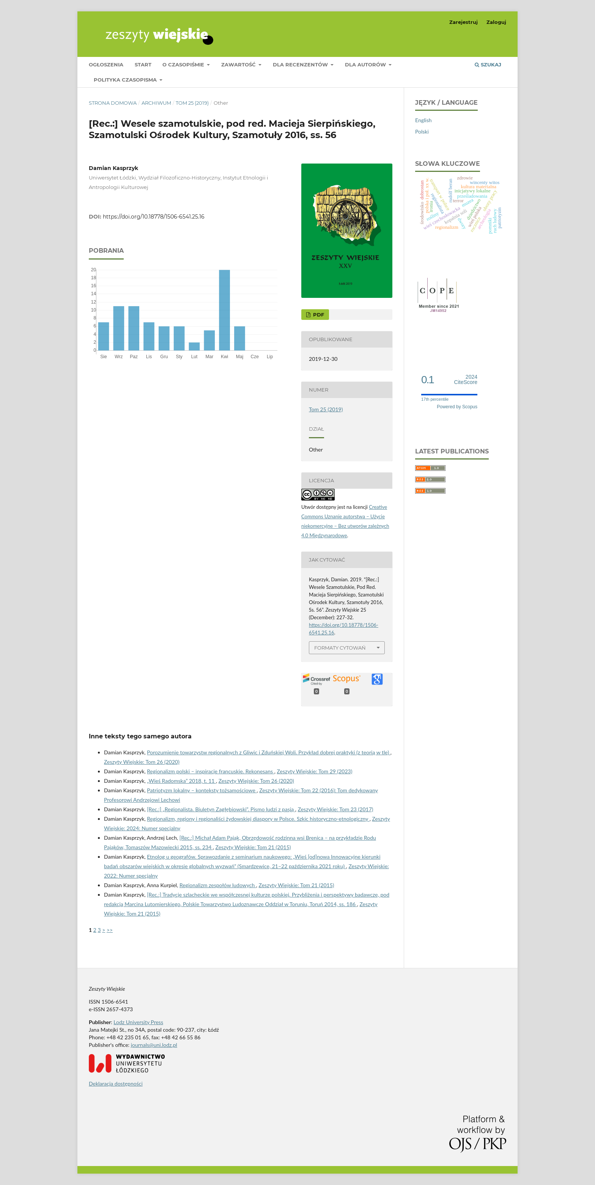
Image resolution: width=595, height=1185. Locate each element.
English (423, 120)
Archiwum (156, 103)
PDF (318, 315)
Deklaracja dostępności (116, 1083)
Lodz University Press (138, 1022)
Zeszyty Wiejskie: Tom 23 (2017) (335, 809)
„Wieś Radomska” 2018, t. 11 (181, 780)
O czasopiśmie (184, 64)
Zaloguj (496, 22)
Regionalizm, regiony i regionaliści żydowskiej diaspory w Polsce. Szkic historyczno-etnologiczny (258, 818)
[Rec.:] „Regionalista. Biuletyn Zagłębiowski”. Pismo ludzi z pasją (221, 809)
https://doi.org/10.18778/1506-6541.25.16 (154, 216)
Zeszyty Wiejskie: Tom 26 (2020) (141, 762)
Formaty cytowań (340, 648)
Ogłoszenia (106, 64)
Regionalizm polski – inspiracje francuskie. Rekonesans (210, 771)
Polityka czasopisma (126, 80)
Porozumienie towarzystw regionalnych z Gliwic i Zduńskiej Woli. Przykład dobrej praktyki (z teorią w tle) (268, 752)
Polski (422, 131)
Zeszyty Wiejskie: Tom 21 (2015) (253, 847)
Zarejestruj (463, 22)
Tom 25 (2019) (192, 103)
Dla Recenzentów (301, 64)
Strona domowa (113, 103)
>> (110, 930)
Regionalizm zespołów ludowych (217, 885)
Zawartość (239, 64)
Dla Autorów (366, 64)
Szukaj (488, 64)
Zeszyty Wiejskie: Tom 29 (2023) (315, 771)
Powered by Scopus (457, 406)
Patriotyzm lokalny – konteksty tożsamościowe (202, 790)
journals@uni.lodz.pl (154, 1045)
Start (143, 64)
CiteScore (465, 379)
